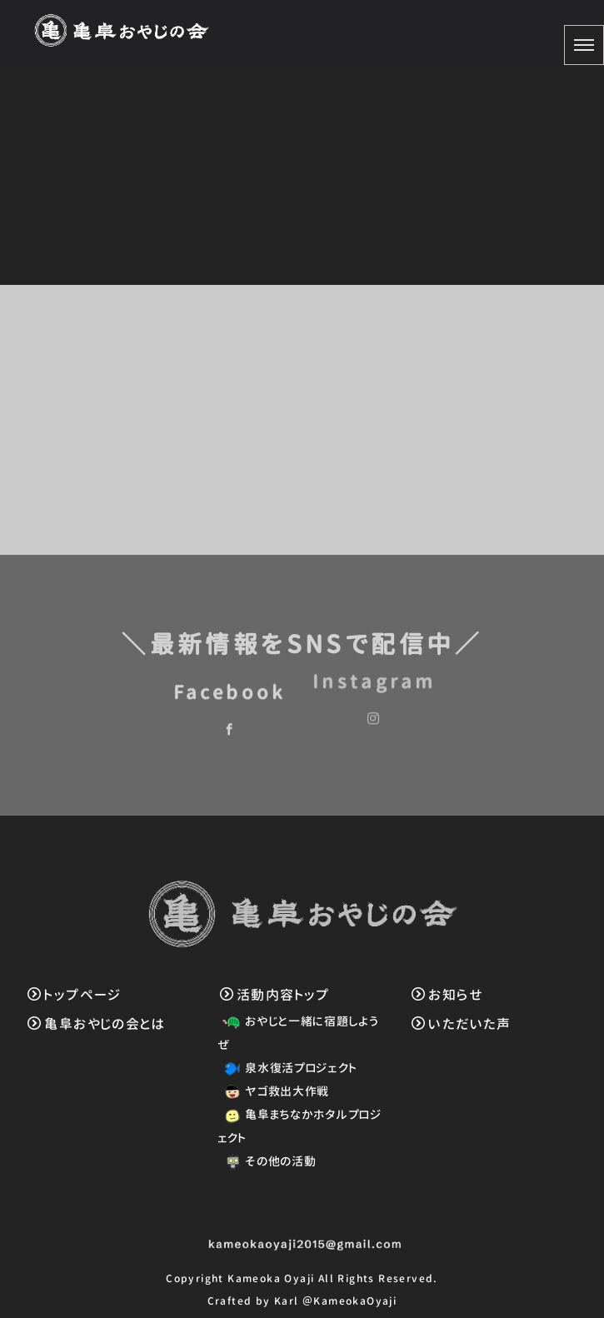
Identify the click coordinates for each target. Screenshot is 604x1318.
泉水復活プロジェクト (287, 1068)
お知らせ (447, 995)
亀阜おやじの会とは (96, 1024)
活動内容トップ (275, 995)
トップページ (74, 995)
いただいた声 (462, 1024)
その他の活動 (267, 1161)
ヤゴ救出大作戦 (273, 1091)
